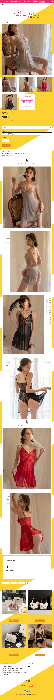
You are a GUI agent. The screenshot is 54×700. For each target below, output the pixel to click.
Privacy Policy (27, 697)
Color (3, 131)
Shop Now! (42, 1)
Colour (4, 125)
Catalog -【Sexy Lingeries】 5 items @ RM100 (12, 668)
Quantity (4, 137)
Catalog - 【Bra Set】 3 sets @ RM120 (10, 670)
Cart (50, 5)
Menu (4, 5)
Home (3, 22)
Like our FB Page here (7, 666)
